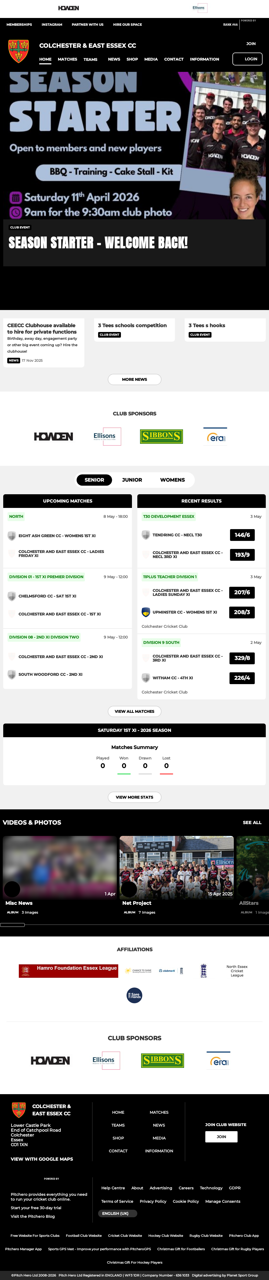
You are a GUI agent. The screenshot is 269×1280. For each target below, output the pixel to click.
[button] (45, 59)
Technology (211, 1188)
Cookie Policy (186, 1201)
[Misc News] (59, 903)
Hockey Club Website (165, 1236)
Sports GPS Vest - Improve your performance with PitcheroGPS (99, 1249)
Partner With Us (87, 25)
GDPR (235, 1188)
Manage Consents (222, 1201)
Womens (172, 480)
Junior (132, 480)
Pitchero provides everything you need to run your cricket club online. (49, 1197)
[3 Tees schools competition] (134, 295)
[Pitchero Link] (252, 27)
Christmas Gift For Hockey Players (134, 1262)
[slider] (12, 925)
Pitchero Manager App (23, 1249)
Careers (186, 1188)
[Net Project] (177, 868)
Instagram (52, 25)
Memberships (19, 25)
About (137, 1188)
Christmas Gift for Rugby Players (237, 1249)
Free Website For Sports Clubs (34, 1236)
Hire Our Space (127, 25)
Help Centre (113, 1188)
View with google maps (42, 1159)
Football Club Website (84, 1236)
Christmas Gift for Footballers (181, 1249)
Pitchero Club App (244, 1236)
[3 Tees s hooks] (225, 295)
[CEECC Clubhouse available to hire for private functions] (43, 295)
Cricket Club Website (125, 1236)
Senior (94, 480)
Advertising (161, 1188)
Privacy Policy (153, 1201)
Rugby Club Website (206, 1236)
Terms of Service (117, 1201)
